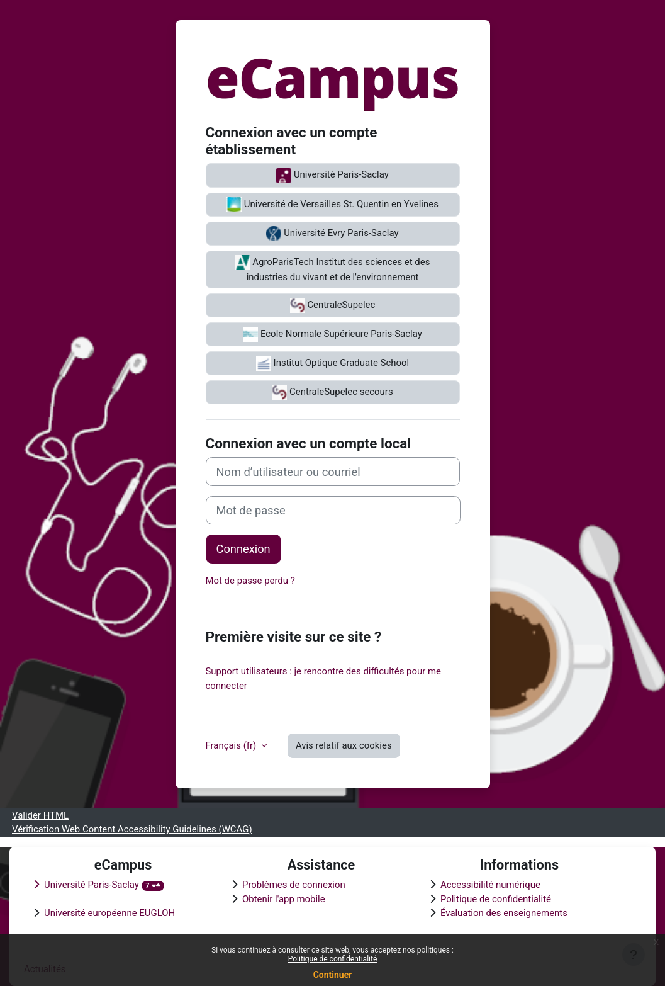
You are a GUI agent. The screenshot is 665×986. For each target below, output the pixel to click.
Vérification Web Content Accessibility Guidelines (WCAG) (132, 829)
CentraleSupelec (333, 305)
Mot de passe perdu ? (250, 580)
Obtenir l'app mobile (283, 899)
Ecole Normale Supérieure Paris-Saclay (332, 334)
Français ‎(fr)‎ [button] (232, 745)
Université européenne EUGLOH (109, 913)
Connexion (243, 548)
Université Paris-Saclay (332, 175)
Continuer (332, 975)
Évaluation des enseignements (503, 913)
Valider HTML (40, 815)
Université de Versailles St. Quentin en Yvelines (332, 204)
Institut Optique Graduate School (332, 363)
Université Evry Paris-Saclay (332, 233)
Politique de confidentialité (332, 959)
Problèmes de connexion (293, 884)
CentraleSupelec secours (332, 392)
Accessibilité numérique (490, 884)
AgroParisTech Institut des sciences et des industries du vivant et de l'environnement (332, 269)
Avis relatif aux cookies (344, 745)
